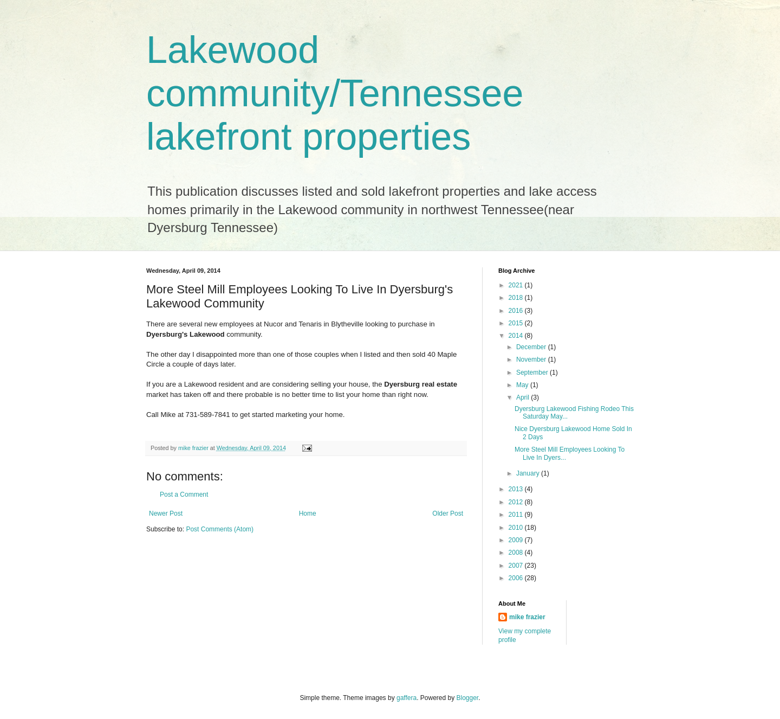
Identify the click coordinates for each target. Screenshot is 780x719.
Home (307, 513)
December (532, 347)
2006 (517, 578)
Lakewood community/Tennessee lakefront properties (334, 93)
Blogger (468, 698)
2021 (517, 285)
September (533, 372)
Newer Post (166, 513)
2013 (517, 489)
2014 (517, 335)
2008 (517, 552)
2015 (517, 323)
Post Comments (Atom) (219, 529)
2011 (517, 514)
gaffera (406, 698)
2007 (517, 565)
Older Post (447, 513)
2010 (517, 527)
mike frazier (527, 617)
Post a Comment (184, 494)
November (532, 359)
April (523, 397)
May (523, 385)
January (528, 473)
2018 (517, 297)
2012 (517, 502)
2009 (517, 540)
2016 (517, 310)
